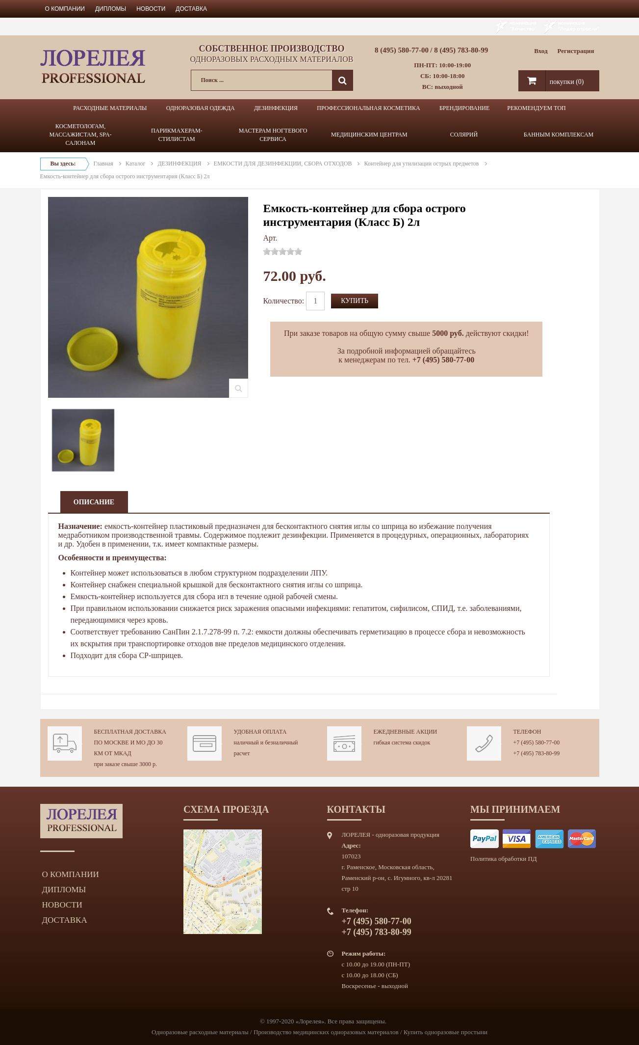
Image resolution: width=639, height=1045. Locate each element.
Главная (103, 163)
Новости (150, 8)
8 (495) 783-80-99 (461, 50)
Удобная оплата (260, 731)
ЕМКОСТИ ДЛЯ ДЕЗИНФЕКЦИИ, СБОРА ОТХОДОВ (283, 163)
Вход (540, 51)
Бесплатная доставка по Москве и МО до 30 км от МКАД (130, 742)
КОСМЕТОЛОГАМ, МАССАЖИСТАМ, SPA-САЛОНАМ (80, 134)
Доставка (191, 8)
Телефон (527, 731)
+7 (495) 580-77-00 (536, 742)
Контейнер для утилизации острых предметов (421, 163)
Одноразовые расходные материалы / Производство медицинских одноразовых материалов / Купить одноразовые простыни (319, 1032)
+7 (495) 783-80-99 (536, 753)
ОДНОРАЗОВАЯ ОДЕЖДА (200, 108)
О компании (65, 8)
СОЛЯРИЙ (464, 134)
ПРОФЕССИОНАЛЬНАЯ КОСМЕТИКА (368, 108)
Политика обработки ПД (503, 858)
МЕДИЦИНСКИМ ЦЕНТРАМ (369, 134)
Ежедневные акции (405, 731)
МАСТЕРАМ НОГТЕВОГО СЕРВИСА (273, 134)
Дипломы (110, 8)
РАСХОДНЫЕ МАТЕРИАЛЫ (110, 108)
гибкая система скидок (402, 742)
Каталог (136, 163)
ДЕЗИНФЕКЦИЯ (276, 108)
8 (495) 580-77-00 (402, 50)
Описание (94, 502)
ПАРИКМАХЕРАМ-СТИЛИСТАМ (176, 134)
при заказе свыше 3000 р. (125, 764)
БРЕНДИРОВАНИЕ (464, 108)
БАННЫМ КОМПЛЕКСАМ (559, 134)
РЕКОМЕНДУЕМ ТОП (536, 108)
